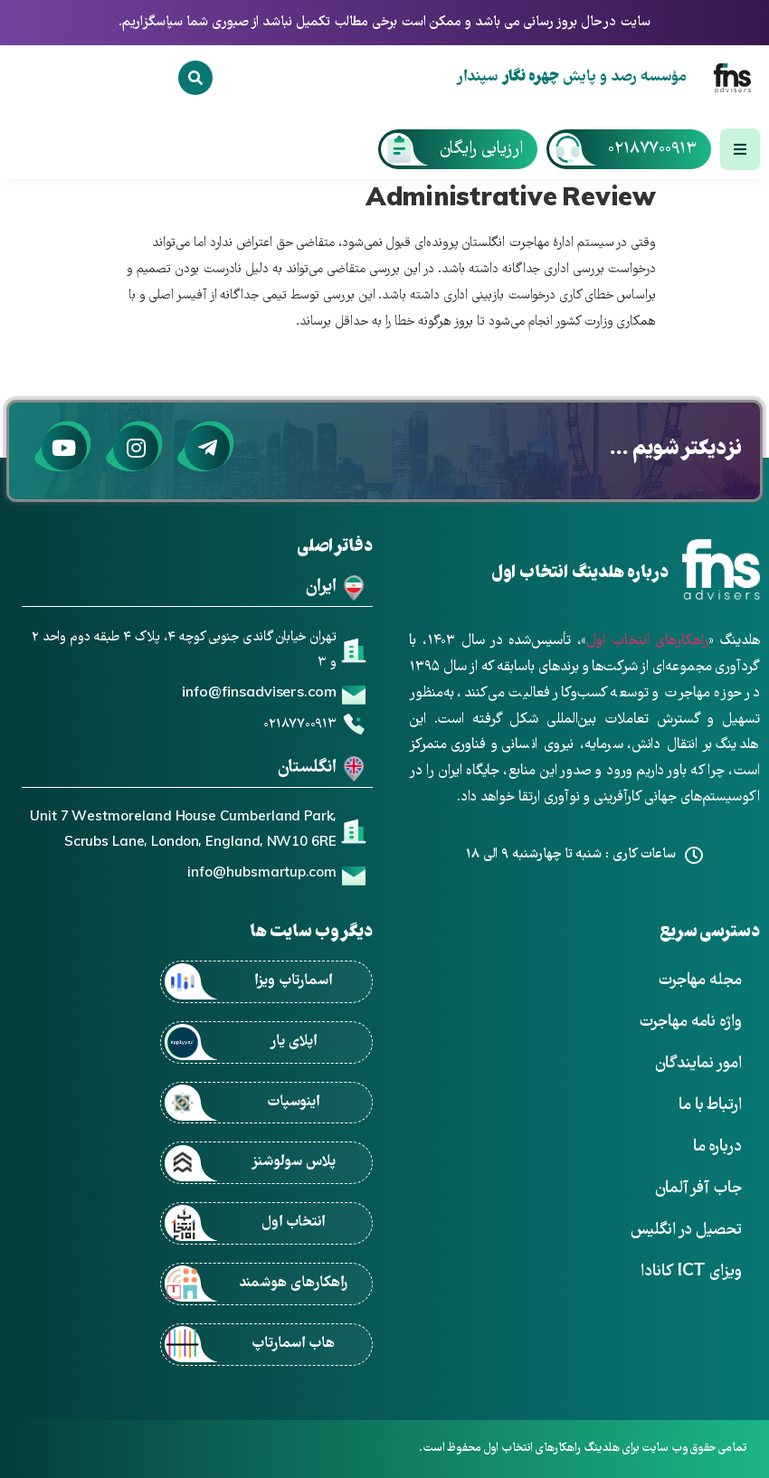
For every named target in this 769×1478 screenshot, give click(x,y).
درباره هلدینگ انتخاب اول (580, 574)
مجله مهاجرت (700, 981)
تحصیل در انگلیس (686, 1230)
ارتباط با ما (710, 1105)
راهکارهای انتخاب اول (646, 641)
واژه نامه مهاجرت (690, 1022)
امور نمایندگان (698, 1064)
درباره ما (717, 1147)
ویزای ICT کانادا (691, 1272)
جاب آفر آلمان (698, 1189)
